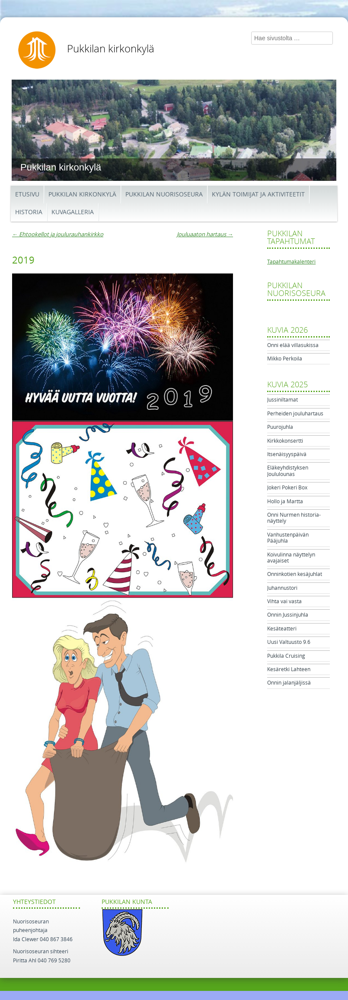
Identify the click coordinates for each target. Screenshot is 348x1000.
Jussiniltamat (282, 400)
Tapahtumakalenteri (291, 262)
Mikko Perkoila (284, 359)
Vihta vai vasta (284, 601)
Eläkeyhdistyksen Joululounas (287, 471)
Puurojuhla (280, 427)
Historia (28, 212)
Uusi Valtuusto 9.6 (288, 642)
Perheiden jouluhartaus (295, 414)
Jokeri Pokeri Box (287, 488)
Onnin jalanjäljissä (289, 683)
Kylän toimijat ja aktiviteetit (258, 194)
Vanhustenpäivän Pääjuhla (288, 538)
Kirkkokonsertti (285, 441)
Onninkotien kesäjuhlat (294, 574)
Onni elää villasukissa (293, 345)
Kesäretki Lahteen (288, 669)
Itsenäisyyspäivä (286, 454)
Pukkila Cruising (286, 656)
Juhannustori (282, 588)
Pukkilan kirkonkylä (110, 49)
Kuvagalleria (72, 212)
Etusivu (27, 194)
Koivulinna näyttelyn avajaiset (291, 558)
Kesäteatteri (282, 629)
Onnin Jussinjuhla (287, 615)
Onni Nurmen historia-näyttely (294, 518)
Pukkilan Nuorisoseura (164, 194)
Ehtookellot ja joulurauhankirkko (57, 234)
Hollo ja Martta (285, 501)
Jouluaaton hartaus (205, 234)
